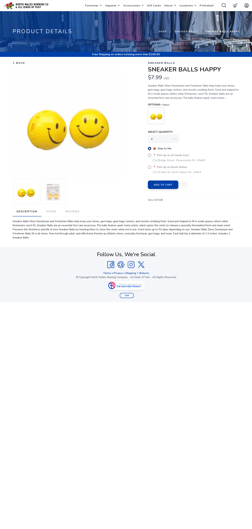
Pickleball (207, 5)
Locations (186, 5)
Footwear (91, 5)
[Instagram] (131, 265)
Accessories (131, 5)
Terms (107, 273)
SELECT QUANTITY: (160, 132)
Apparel (111, 5)
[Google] (121, 265)
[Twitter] (141, 265)
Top (127, 295)
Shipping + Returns (137, 273)
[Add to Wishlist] (184, 184)
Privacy (118, 273)
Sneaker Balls (186, 31)
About (168, 5)
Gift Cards (154, 5)
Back (19, 63)
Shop (162, 31)
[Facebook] (111, 265)
